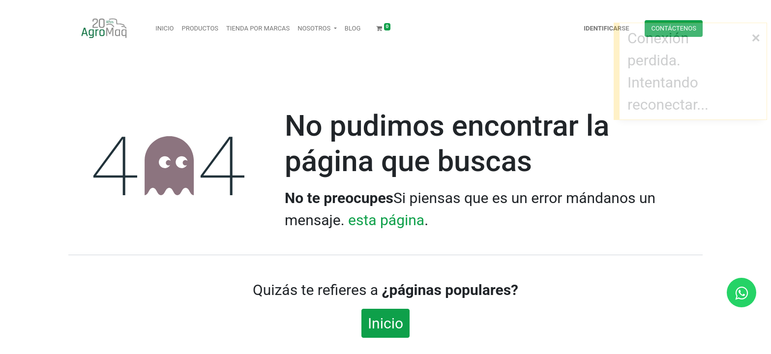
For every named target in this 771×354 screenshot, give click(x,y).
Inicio (385, 323)
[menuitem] (164, 28)
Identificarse (606, 28)
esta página (386, 220)
